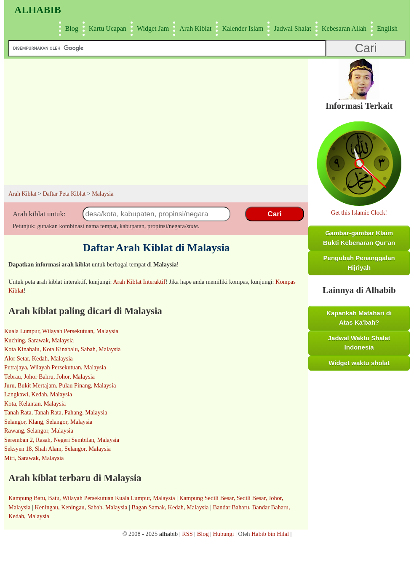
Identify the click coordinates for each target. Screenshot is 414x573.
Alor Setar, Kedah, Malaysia (38, 358)
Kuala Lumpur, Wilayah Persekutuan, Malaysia (61, 331)
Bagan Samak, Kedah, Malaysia (169, 507)
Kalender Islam (241, 28)
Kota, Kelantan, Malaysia (35, 403)
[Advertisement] (156, 122)
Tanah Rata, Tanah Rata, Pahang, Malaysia (55, 412)
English (386, 28)
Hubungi (223, 533)
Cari (274, 214)
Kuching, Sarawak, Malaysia (39, 340)
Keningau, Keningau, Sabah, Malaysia (81, 507)
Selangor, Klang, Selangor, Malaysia (48, 421)
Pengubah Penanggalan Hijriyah (359, 262)
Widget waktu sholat (359, 362)
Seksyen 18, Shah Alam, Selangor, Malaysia (57, 448)
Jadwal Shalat (291, 28)
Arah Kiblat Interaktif (139, 281)
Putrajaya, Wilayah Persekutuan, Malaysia (55, 367)
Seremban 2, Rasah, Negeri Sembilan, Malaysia (61, 439)
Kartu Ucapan (106, 28)
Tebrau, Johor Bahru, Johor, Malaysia (49, 376)
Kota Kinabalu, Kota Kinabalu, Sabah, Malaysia (62, 349)
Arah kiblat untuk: (39, 214)
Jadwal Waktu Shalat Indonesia (359, 342)
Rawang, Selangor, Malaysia (38, 430)
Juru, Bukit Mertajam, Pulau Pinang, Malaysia (60, 385)
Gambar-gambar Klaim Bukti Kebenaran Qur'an (359, 237)
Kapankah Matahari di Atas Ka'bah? (359, 317)
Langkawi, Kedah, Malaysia (38, 394)
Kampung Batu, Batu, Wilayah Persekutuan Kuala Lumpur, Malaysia (91, 498)
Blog (70, 28)
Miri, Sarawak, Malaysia (34, 458)
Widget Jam (152, 28)
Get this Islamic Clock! (359, 212)
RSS (187, 533)
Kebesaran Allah (343, 28)
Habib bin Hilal (270, 533)
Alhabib (37, 9)
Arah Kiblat (194, 28)
